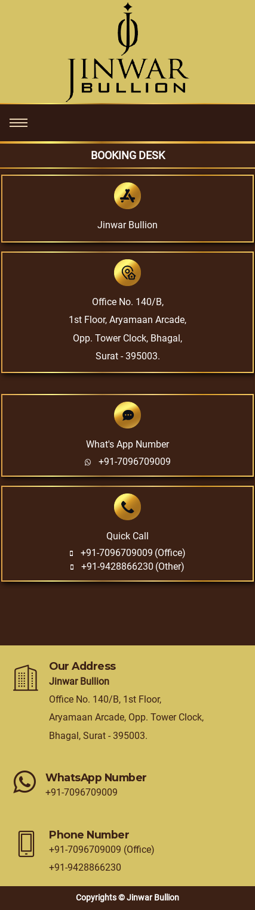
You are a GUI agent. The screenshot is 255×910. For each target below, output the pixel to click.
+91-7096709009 (135, 461)
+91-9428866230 (117, 566)
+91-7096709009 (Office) (102, 849)
